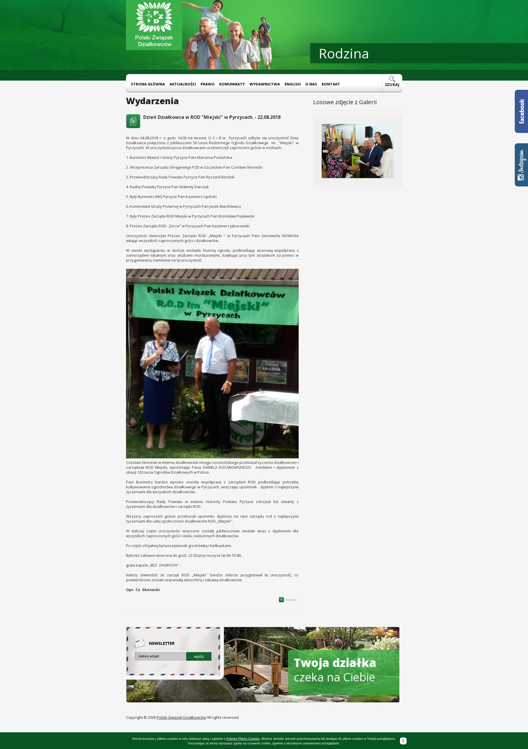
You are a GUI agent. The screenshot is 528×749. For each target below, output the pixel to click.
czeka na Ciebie (335, 670)
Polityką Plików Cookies (243, 738)
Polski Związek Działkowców (181, 717)
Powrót (287, 599)
